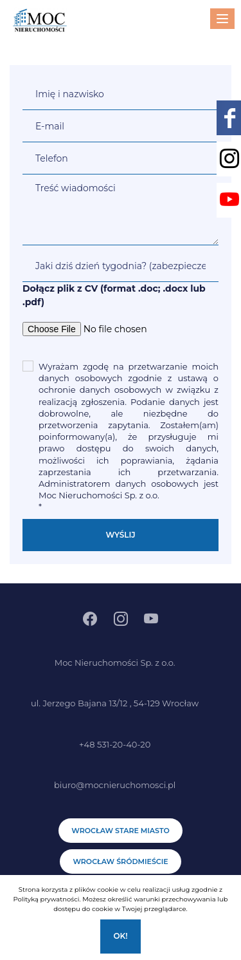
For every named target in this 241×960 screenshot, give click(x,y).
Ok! (120, 936)
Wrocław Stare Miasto (120, 830)
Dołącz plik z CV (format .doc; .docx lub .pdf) (114, 295)
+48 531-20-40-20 (114, 744)
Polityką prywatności (46, 899)
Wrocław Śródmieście (120, 861)
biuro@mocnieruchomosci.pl (114, 785)
